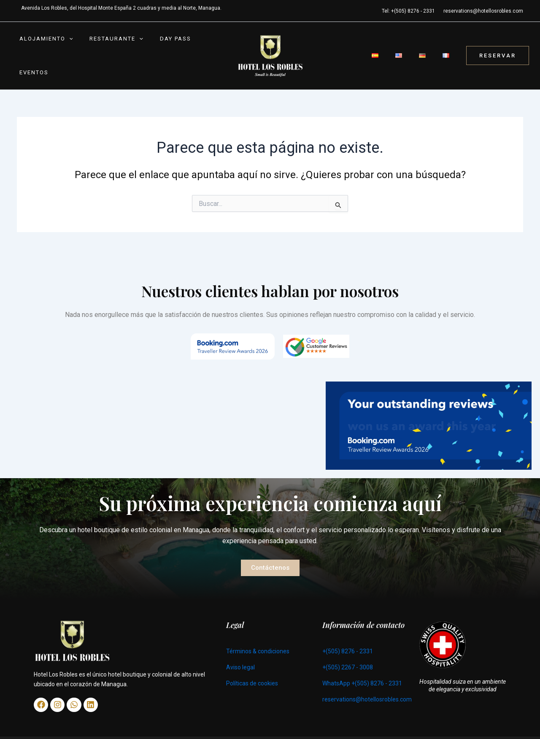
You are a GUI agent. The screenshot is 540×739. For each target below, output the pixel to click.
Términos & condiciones (257, 639)
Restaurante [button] (103, 50)
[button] (65, 50)
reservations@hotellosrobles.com (483, 11)
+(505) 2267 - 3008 (347, 655)
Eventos (193, 49)
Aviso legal (240, 655)
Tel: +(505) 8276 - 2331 (408, 11)
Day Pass (154, 49)
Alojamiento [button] (42, 50)
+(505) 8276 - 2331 (347, 639)
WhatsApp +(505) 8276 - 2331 (362, 672)
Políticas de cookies (252, 672)
